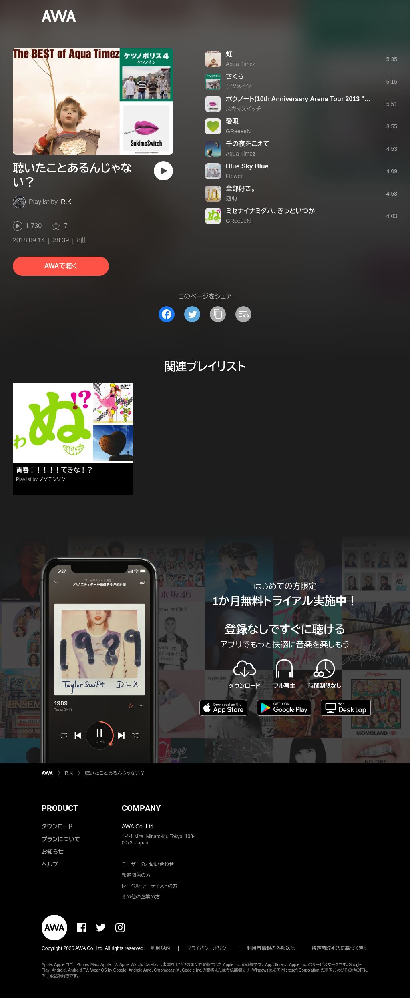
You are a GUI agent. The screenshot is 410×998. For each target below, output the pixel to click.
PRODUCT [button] (60, 808)
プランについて (61, 839)
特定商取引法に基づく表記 (340, 948)
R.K (66, 201)
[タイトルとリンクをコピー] (218, 314)
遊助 (231, 198)
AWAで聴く (60, 266)
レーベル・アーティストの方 (149, 886)
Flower (234, 176)
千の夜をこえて (247, 143)
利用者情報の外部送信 (271, 948)
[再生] (163, 170)
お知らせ (53, 851)
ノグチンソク (52, 479)
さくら (235, 76)
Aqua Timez (240, 64)
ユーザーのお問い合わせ (148, 864)
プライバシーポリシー (209, 948)
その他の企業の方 (141, 897)
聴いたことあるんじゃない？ (115, 773)
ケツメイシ (238, 86)
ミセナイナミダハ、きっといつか (270, 211)
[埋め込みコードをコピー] (243, 314)
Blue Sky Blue (247, 166)
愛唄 (232, 121)
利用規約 (160, 948)
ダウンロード (57, 826)
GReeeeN (238, 131)
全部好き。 (240, 188)
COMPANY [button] (141, 808)
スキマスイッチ (243, 109)
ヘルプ (50, 864)
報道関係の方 (136, 875)
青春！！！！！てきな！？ (54, 470)
